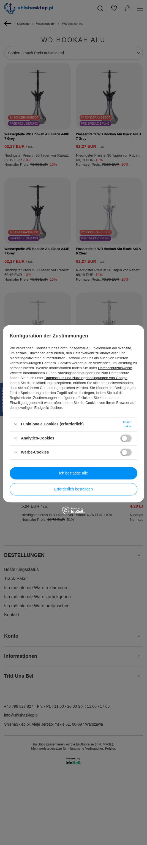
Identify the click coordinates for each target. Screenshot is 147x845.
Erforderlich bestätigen (73, 489)
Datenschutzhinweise (115, 368)
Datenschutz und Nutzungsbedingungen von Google (85, 378)
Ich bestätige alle (73, 473)
